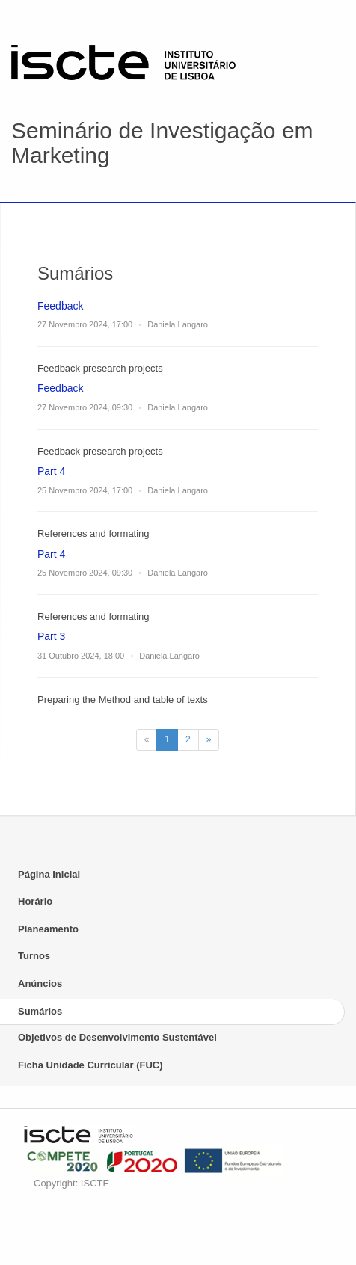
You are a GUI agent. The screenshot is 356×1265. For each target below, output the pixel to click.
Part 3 (51, 636)
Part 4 (51, 471)
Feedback (60, 306)
